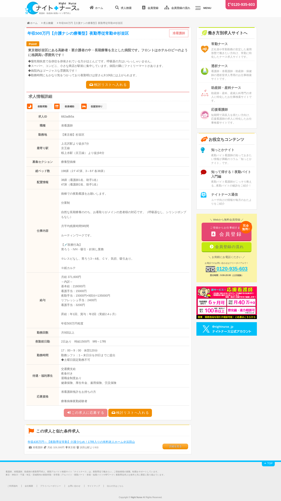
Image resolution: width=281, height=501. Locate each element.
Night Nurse (136, 497)
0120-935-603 (243, 4)
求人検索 (48, 23)
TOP (268, 463)
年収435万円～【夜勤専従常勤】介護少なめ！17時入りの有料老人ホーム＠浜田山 (81, 441)
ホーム (32, 23)
